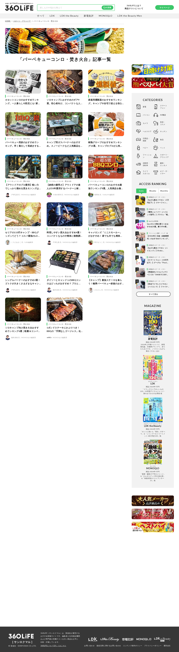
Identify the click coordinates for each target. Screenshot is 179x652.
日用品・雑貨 (146, 139)
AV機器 (163, 115)
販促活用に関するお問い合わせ (109, 646)
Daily (141, 191)
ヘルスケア (147, 131)
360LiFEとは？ (134, 6)
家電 (144, 107)
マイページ (164, 7)
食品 (162, 140)
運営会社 (167, 646)
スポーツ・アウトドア (164, 156)
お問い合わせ (89, 646)
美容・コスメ (162, 123)
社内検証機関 (74, 636)
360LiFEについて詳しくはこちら (53, 646)
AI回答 (108, 7)
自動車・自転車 (146, 164)
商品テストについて (134, 8)
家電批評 (89, 15)
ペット (162, 148)
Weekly (152, 191)
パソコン (146, 115)
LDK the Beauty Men (129, 15)
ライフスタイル (146, 172)
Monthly (164, 191)
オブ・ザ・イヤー (164, 172)
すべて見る (153, 294)
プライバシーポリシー (153, 646)
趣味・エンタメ (163, 164)
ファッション (147, 156)
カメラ (145, 123)
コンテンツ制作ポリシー (132, 646)
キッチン (163, 131)
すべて (40, 15)
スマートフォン (163, 107)
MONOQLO (105, 15)
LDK (52, 15)
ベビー (145, 148)
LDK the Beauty (69, 15)
